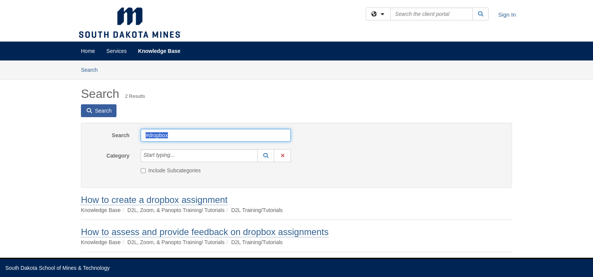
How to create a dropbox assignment (154, 200)
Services (116, 51)
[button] (266, 155)
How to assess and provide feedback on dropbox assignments (205, 232)
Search (92, 69)
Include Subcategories (171, 170)
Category (118, 156)
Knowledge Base (159, 51)
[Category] (179, 156)
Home (88, 51)
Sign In (507, 14)
